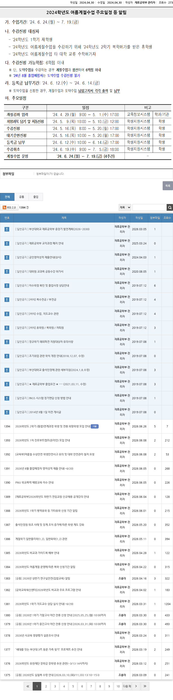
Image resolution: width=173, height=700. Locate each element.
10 (118, 686)
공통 (21, 196)
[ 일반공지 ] (52, 229)
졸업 (35, 196)
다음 (136, 686)
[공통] (42, 578)
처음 (28, 686)
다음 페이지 (127, 688)
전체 (7, 196)
